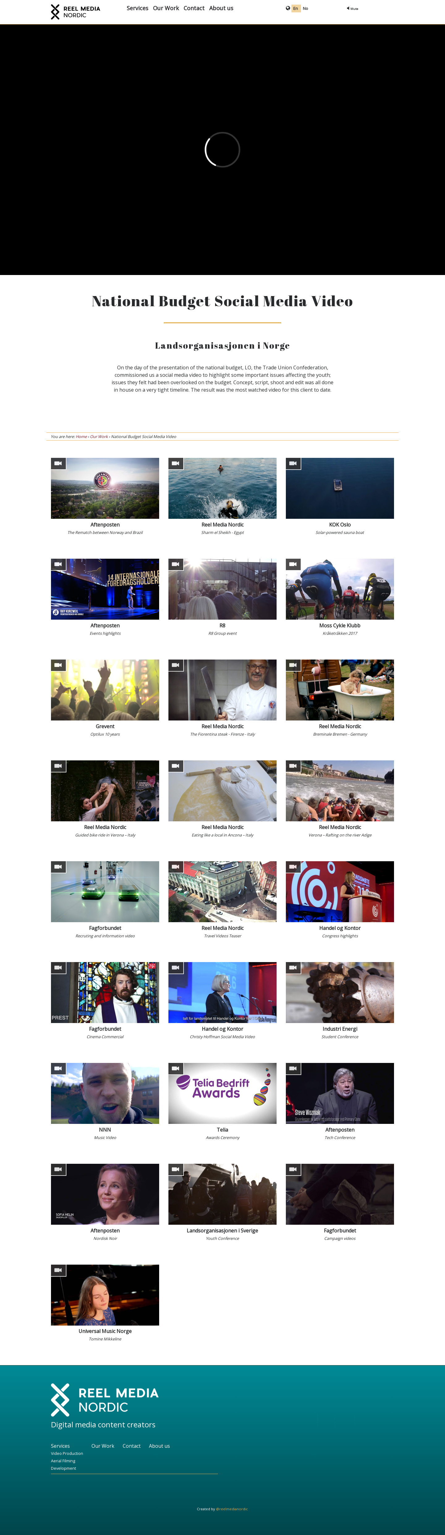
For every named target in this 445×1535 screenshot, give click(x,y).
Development (63, 1468)
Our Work (166, 8)
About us (221, 8)
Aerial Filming (63, 1461)
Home (81, 436)
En (296, 8)
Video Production (67, 1453)
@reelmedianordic (232, 1509)
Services (137, 8)
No (305, 8)
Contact (194, 8)
